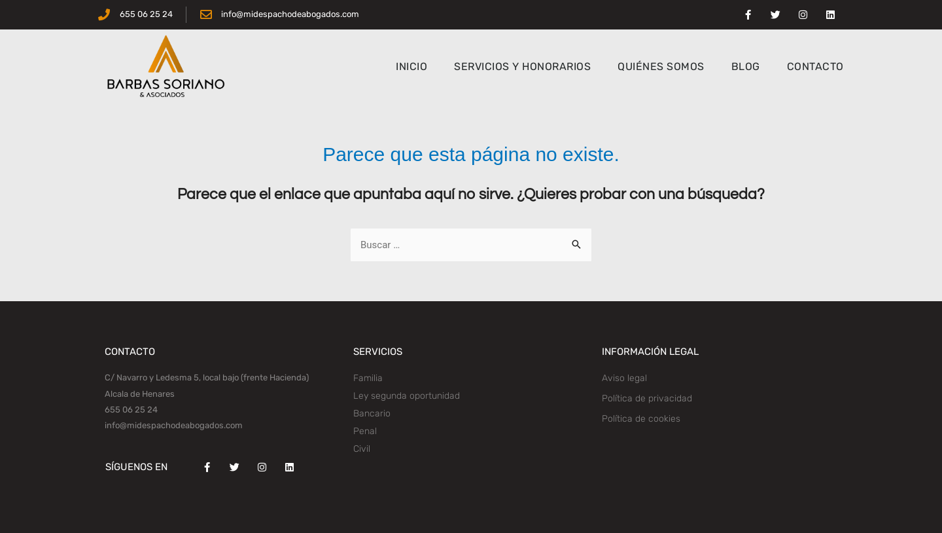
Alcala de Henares (140, 394)
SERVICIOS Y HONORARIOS (522, 66)
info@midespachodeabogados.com (174, 425)
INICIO (411, 66)
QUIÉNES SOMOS (661, 66)
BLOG (745, 66)
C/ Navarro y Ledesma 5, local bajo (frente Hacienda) (207, 377)
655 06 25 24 (131, 409)
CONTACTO (815, 66)
